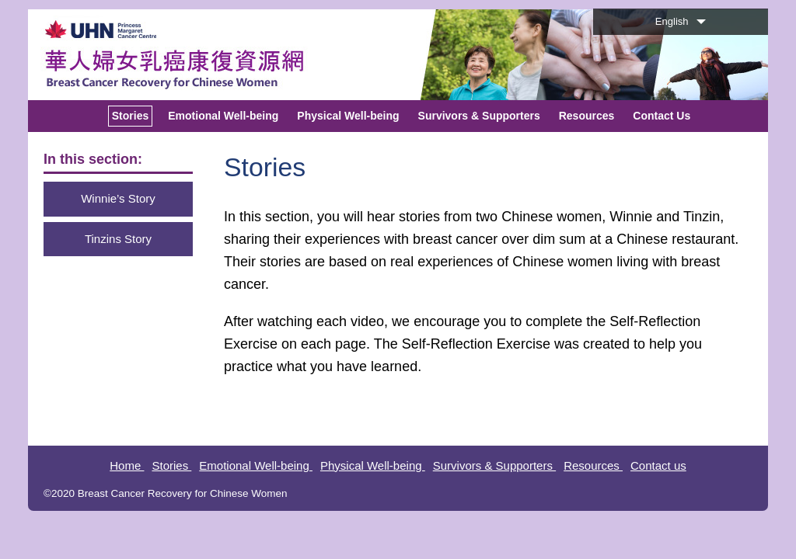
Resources (593, 465)
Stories (171, 465)
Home (127, 465)
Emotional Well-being (255, 465)
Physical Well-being (372, 465)
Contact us (658, 465)
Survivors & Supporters (494, 465)
